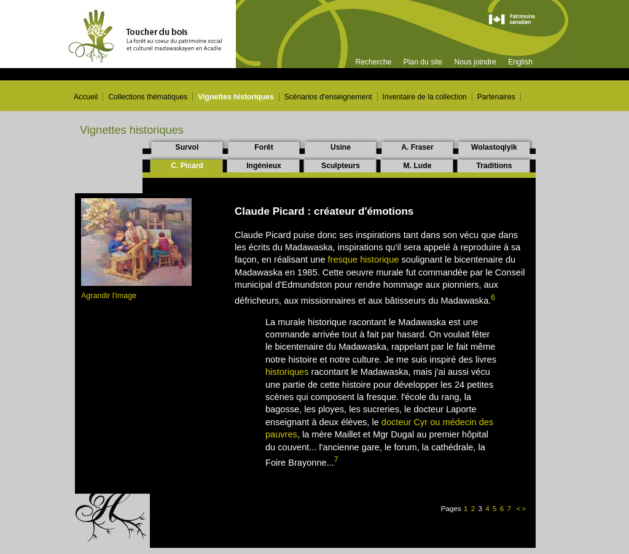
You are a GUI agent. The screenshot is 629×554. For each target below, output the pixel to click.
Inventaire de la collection (425, 97)
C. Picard (187, 165)
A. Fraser (417, 147)
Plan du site (423, 62)
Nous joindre (475, 62)
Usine (340, 147)
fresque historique (363, 259)
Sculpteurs (340, 165)
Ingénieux (263, 165)
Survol (187, 147)
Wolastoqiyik (494, 147)
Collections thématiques (147, 97)
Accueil (86, 97)
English (520, 62)
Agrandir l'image (108, 295)
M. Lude (418, 165)
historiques (287, 372)
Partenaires (496, 97)
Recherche (373, 62)
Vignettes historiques (235, 97)
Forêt (263, 147)
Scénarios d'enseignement (328, 97)
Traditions (494, 165)
